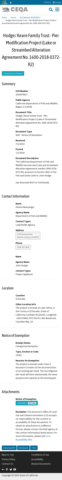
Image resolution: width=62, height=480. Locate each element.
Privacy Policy (8, 459)
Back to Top (8, 454)
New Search (23, 448)
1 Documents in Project (13, 73)
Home (4, 17)
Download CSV (9, 448)
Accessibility (37, 459)
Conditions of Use (40, 454)
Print (34, 448)
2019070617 (26, 403)
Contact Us (47, 2)
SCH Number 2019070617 (30, 17)
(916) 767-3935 (23, 247)
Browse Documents (41, 463)
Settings (57, 2)
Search (13, 17)
